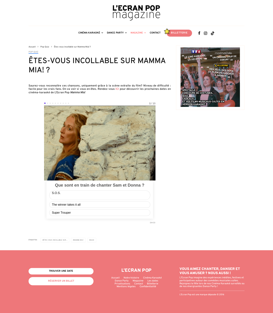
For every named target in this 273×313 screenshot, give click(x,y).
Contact (155, 32)
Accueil (115, 277)
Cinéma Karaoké (89, 32)
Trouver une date (61, 271)
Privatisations (122, 283)
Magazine (137, 32)
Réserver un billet (61, 281)
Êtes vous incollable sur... (56, 240)
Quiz (92, 240)
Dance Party (115, 32)
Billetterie (179, 32)
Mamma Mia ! (79, 240)
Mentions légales (126, 286)
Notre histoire (131, 277)
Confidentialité (148, 286)
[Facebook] (199, 33)
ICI (117, 89)
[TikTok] (212, 33)
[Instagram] (205, 33)
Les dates (152, 280)
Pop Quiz (33, 52)
